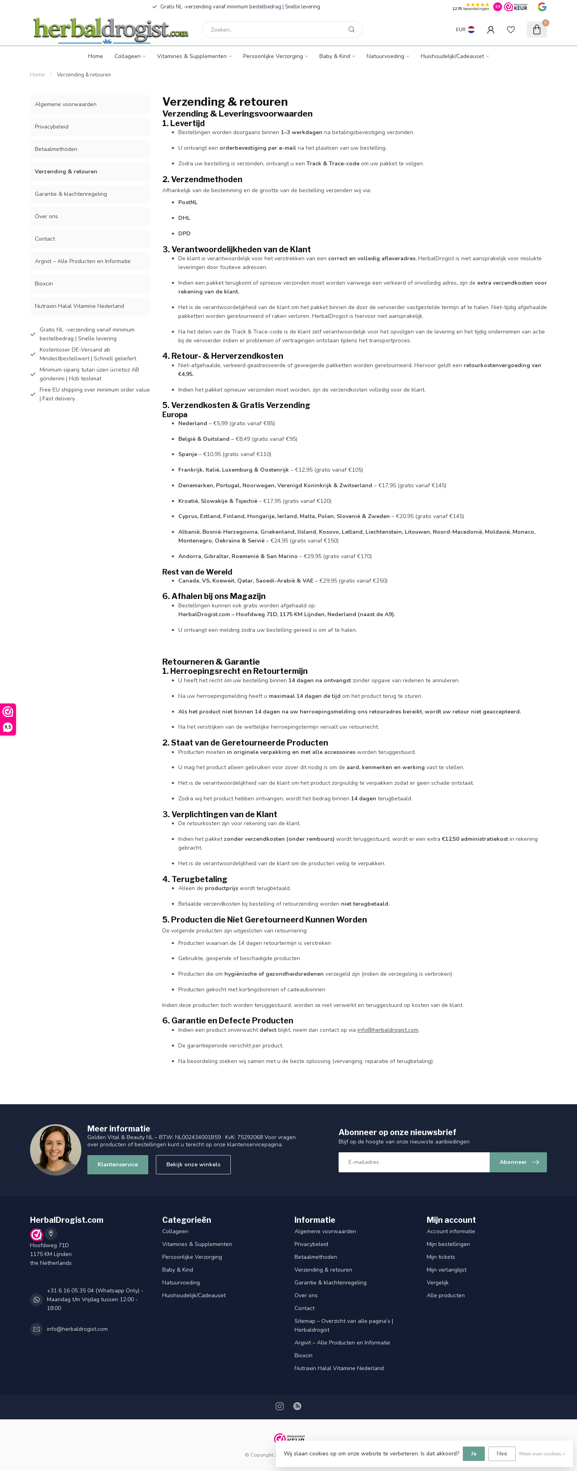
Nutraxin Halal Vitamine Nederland (79, 306)
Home (95, 56)
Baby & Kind (334, 56)
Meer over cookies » (542, 1453)
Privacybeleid (52, 127)
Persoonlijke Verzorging (273, 56)
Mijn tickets (441, 1257)
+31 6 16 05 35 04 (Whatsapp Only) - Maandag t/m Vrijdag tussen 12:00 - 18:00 (95, 1299)
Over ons (46, 216)
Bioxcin (44, 283)
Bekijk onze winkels (193, 1164)
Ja (473, 1453)
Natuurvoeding (385, 56)
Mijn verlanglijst (446, 1270)
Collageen (128, 56)
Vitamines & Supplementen (192, 56)
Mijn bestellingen (448, 1244)
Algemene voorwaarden (66, 104)
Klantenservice (118, 1164)
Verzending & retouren (84, 74)
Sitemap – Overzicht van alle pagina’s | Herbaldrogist (344, 1325)
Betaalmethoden (56, 149)
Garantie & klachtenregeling (71, 194)
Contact (45, 239)
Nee (502, 1453)
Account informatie (451, 1231)
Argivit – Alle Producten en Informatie (83, 261)
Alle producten (446, 1295)
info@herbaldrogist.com (387, 1030)
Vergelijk (438, 1282)
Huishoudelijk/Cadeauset (452, 56)
